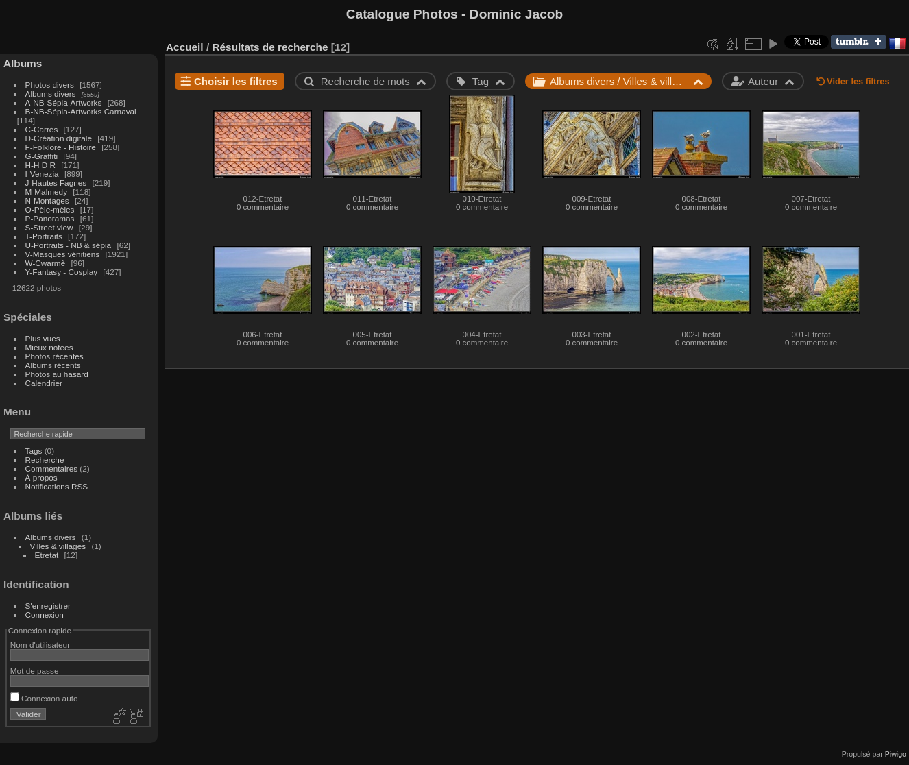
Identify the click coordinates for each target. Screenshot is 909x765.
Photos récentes (54, 356)
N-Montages (47, 200)
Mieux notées (49, 347)
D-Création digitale (58, 138)
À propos (41, 477)
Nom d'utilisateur (40, 644)
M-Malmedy (46, 191)
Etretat (47, 554)
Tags (34, 450)
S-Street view (49, 227)
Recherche (44, 459)
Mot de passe (34, 670)
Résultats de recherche (270, 47)
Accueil (185, 47)
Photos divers (49, 84)
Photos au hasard (56, 373)
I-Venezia (42, 173)
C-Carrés (41, 129)
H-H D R (40, 164)
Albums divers (50, 93)
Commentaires (51, 468)
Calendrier (43, 382)
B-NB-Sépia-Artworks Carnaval (80, 111)
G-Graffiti (41, 155)
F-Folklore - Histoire (60, 147)
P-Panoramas (50, 218)
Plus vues (42, 338)
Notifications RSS (56, 486)
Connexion (44, 614)
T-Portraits (43, 236)
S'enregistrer (48, 605)
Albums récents (53, 365)
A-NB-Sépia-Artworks (63, 102)
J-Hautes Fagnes (56, 182)
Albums (22, 63)
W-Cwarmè (45, 262)
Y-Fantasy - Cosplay (61, 271)
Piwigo (895, 754)
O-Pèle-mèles (50, 209)
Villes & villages (58, 546)
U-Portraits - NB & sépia (68, 245)
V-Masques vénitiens (62, 254)
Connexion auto (44, 698)
